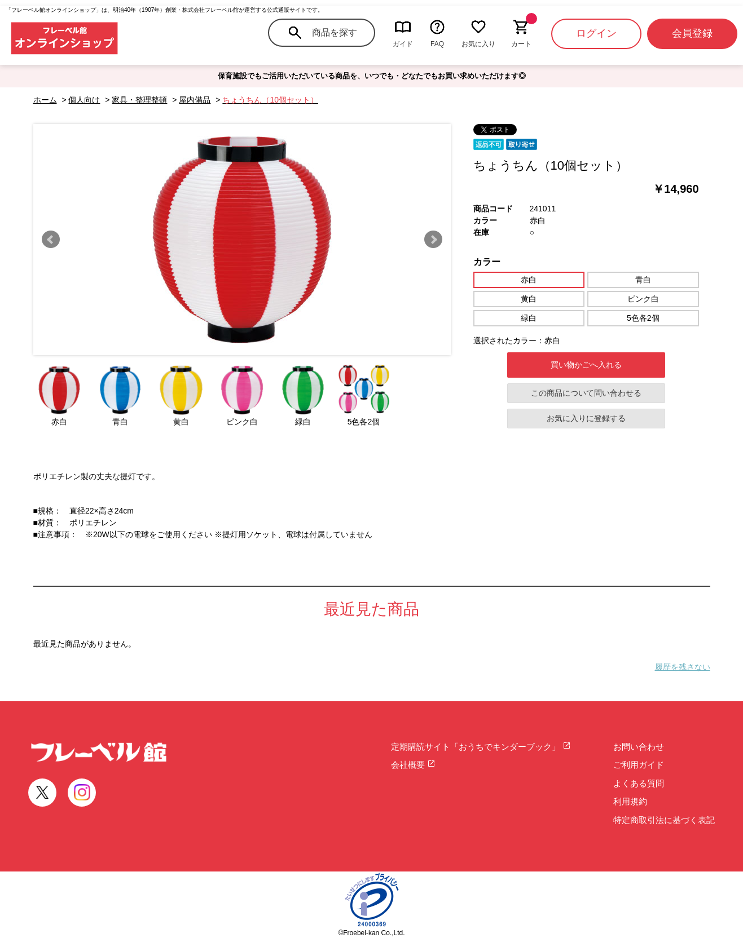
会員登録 (692, 33)
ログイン (596, 33)
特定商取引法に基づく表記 (664, 820)
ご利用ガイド (638, 764)
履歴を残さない (682, 666)
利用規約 (630, 801)
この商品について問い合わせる (586, 392)
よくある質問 (638, 783)
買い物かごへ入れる (586, 364)
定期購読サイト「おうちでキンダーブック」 (481, 746)
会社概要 (413, 764)
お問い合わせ (638, 746)
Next (433, 240)
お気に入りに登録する (586, 418)
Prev (51, 240)
